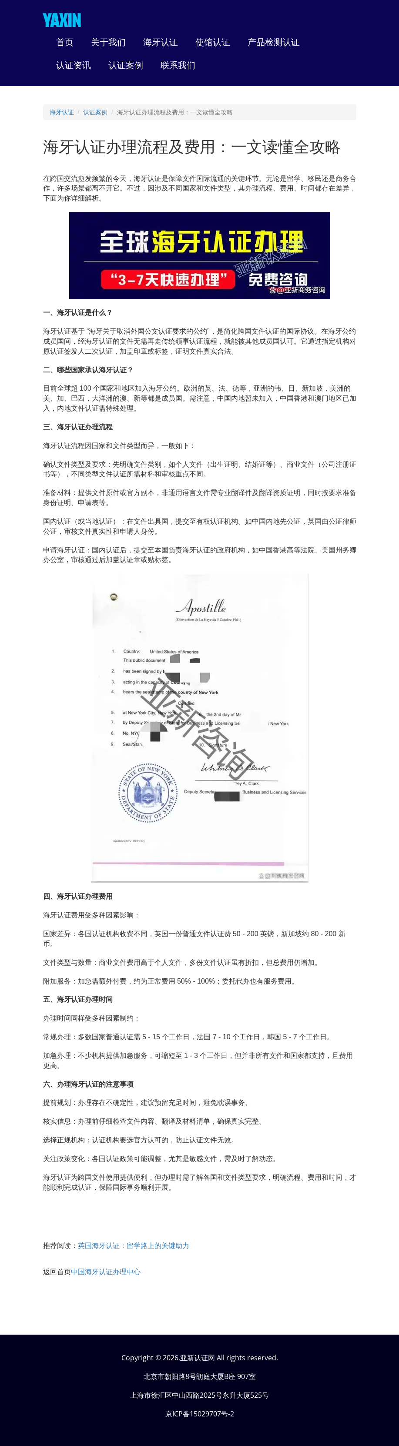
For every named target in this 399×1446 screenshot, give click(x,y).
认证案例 (95, 112)
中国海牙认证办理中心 (106, 1271)
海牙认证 (62, 112)
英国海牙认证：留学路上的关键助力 (133, 1245)
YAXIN (62, 20)
